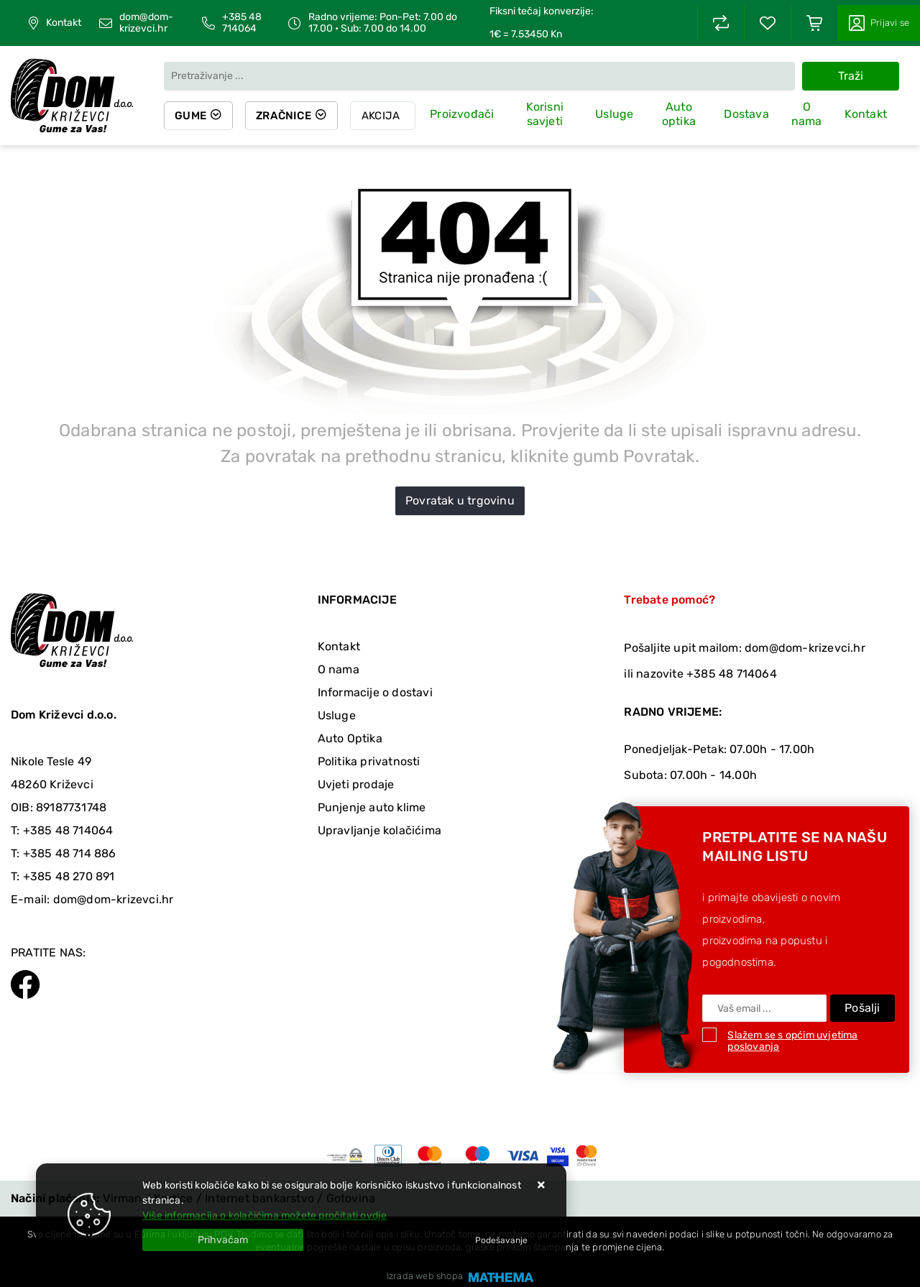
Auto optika (679, 115)
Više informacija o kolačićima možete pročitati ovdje (264, 1215)
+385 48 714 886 (69, 853)
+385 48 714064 (242, 22)
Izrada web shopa (425, 1275)
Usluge (616, 114)
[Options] (501, 1240)
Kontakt (63, 23)
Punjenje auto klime (372, 807)
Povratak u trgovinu (460, 500)
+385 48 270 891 (69, 876)
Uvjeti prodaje (356, 784)
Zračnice (286, 115)
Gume (191, 115)
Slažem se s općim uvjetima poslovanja (792, 1041)
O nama (806, 115)
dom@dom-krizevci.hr (146, 22)
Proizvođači (466, 114)
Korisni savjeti (547, 115)
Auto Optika (350, 738)
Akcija (385, 115)
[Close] (222, 1240)
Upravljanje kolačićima (379, 830)
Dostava (746, 114)
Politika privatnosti (369, 761)
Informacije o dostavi (375, 692)
